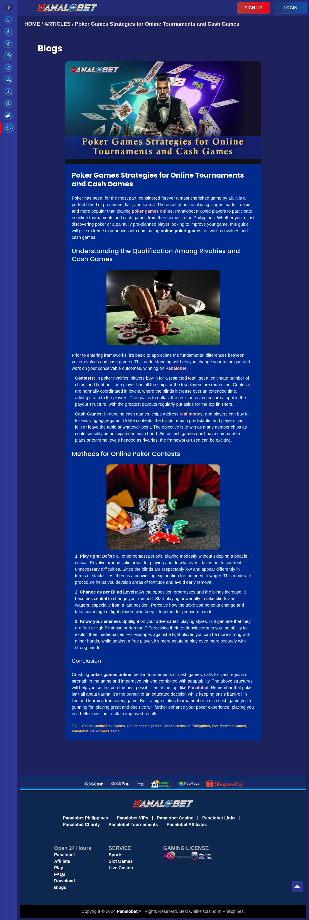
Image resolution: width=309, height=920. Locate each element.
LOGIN (290, 7)
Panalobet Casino (105, 731)
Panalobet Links (219, 818)
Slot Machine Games (229, 726)
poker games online (152, 211)
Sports (115, 854)
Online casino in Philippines (187, 726)
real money (191, 414)
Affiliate (62, 861)
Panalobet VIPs (132, 818)
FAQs (60, 874)
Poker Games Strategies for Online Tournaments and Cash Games (157, 24)
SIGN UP (253, 7)
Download (64, 880)
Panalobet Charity (81, 824)
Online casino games (144, 726)
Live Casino (121, 867)
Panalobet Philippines (85, 818)
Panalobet (175, 368)
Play (58, 867)
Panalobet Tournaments (133, 824)
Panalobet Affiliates (187, 824)
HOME (33, 24)
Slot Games (121, 861)
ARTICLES (57, 24)
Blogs (60, 887)
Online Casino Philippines (103, 726)
